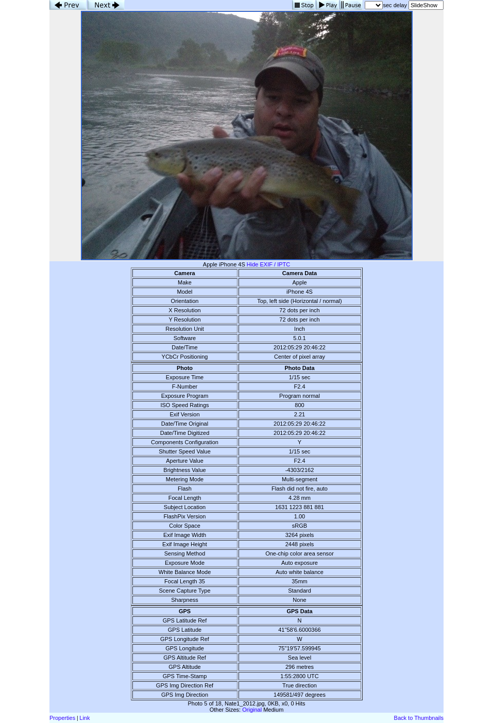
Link (84, 718)
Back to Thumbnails (419, 718)
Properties (62, 718)
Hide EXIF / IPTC (268, 264)
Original (252, 710)
